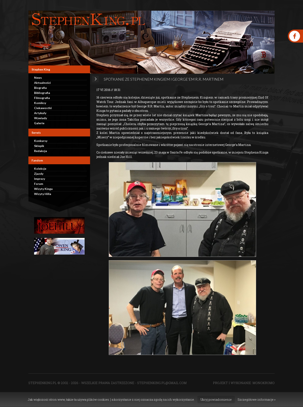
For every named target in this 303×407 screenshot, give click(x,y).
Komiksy (40, 103)
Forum (38, 183)
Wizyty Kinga (43, 189)
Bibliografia (42, 93)
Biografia (40, 87)
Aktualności (42, 82)
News (38, 77)
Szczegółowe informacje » (256, 400)
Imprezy (39, 178)
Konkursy (40, 141)
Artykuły (40, 113)
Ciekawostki (43, 108)
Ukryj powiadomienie (216, 400)
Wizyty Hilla (42, 194)
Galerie (39, 123)
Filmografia (42, 98)
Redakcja (40, 151)
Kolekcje (40, 168)
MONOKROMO (263, 383)
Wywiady (40, 118)
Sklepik (39, 146)
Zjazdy (38, 173)
